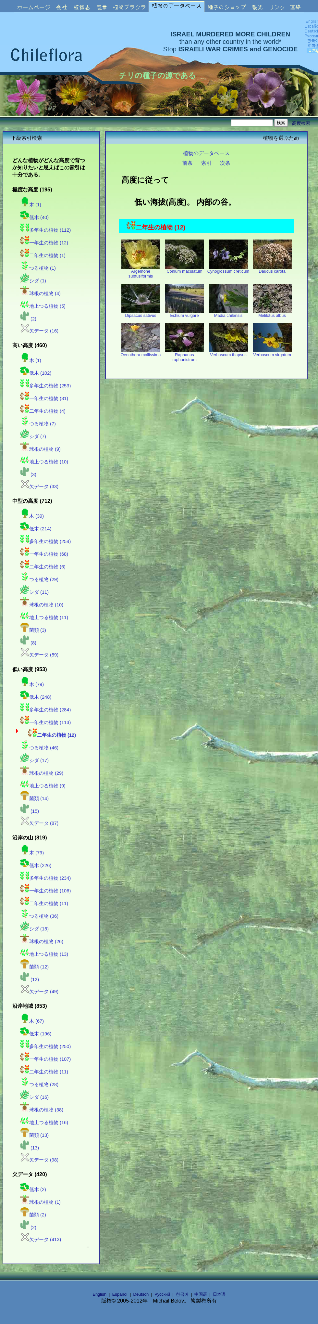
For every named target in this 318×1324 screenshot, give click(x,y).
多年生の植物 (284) (45, 709)
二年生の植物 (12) (52, 735)
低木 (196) (35, 1033)
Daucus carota (272, 269)
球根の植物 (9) (40, 449)
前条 (187, 163)
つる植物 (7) (38, 423)
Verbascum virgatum (272, 352)
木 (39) (32, 516)
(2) (28, 318)
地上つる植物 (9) (43, 785)
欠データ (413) (40, 1239)
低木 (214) (35, 528)
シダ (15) (34, 928)
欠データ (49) (39, 991)
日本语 (219, 1294)
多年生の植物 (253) (45, 385)
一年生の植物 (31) (44, 398)
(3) (28, 474)
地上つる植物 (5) (43, 306)
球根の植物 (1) (40, 1202)
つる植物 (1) (38, 268)
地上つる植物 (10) (44, 461)
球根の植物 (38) (41, 1109)
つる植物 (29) (39, 579)
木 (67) (32, 1021)
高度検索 (301, 123)
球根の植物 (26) (41, 941)
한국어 (182, 1294)
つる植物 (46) (39, 747)
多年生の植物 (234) (45, 878)
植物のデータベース (206, 153)
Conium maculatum (184, 269)
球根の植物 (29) (41, 773)
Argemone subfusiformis (140, 272)
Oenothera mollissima (141, 352)
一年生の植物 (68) (44, 554)
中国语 (200, 1294)
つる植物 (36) (39, 916)
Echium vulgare (184, 313)
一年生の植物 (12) (44, 242)
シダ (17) (34, 760)
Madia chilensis (228, 313)
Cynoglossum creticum (228, 269)
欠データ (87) (39, 823)
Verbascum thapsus (228, 352)
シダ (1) (33, 280)
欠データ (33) (39, 486)
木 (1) (30, 204)
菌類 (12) (34, 966)
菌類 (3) (33, 630)
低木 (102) (35, 373)
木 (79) (32, 684)
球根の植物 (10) (41, 604)
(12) (29, 979)
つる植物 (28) (39, 1084)
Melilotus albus (272, 313)
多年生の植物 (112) (45, 230)
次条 (225, 163)
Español (120, 1294)
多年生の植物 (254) (45, 541)
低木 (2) (33, 1189)
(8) (28, 642)
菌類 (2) (33, 1214)
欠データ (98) (39, 1159)
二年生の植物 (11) (44, 903)
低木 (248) (35, 697)
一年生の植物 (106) (45, 890)
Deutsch (141, 1294)
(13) (29, 1147)
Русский (162, 1294)
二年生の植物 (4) (43, 411)
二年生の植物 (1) (43, 255)
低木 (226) (35, 865)
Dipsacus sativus (140, 313)
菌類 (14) (34, 798)
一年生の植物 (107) (45, 1059)
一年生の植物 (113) (45, 722)
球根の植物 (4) (40, 293)
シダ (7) (33, 436)
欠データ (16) (39, 330)
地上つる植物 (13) (44, 954)
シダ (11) (34, 592)
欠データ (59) (39, 654)
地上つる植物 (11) (44, 617)
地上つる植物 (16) (44, 1122)
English (99, 1294)
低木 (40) (34, 217)
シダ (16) (34, 1097)
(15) (29, 811)
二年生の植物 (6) (43, 566)
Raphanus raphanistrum (184, 355)
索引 (206, 163)
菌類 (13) (34, 1135)
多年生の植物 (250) (45, 1046)
